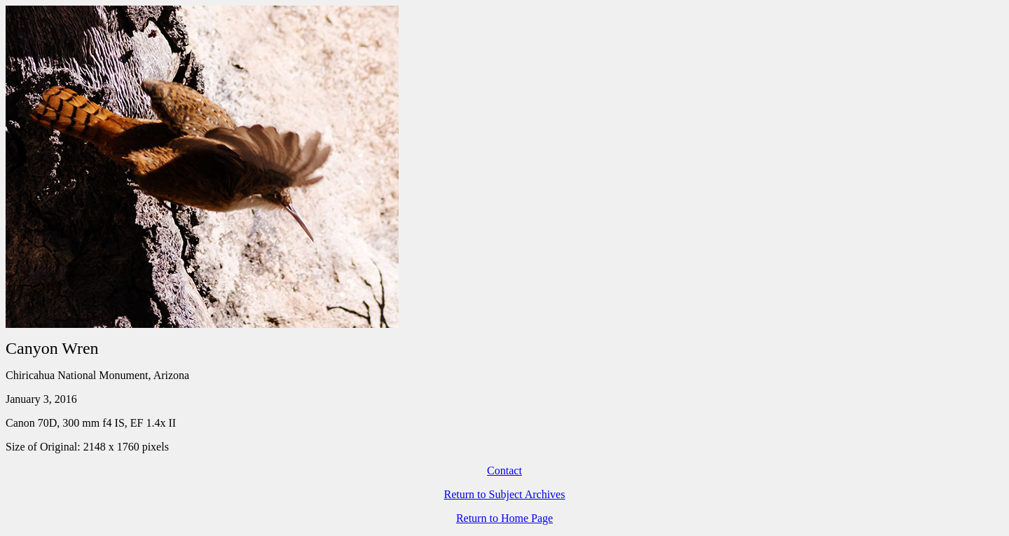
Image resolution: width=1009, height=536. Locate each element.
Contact (504, 470)
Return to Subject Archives (504, 494)
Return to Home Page (504, 518)
